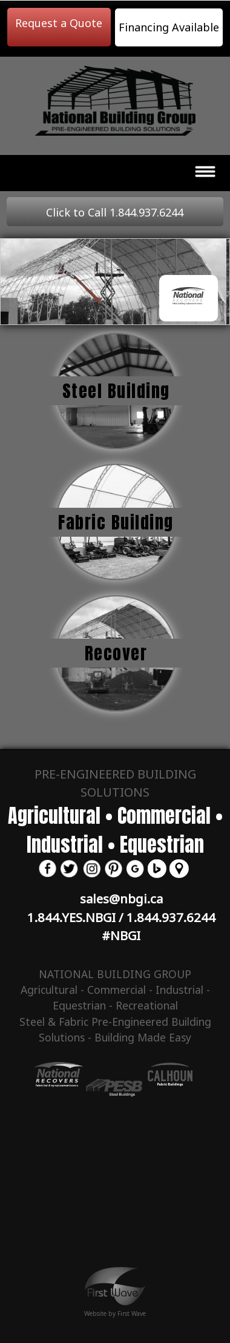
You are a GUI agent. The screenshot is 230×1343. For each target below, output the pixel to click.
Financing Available (169, 27)
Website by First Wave (115, 1309)
